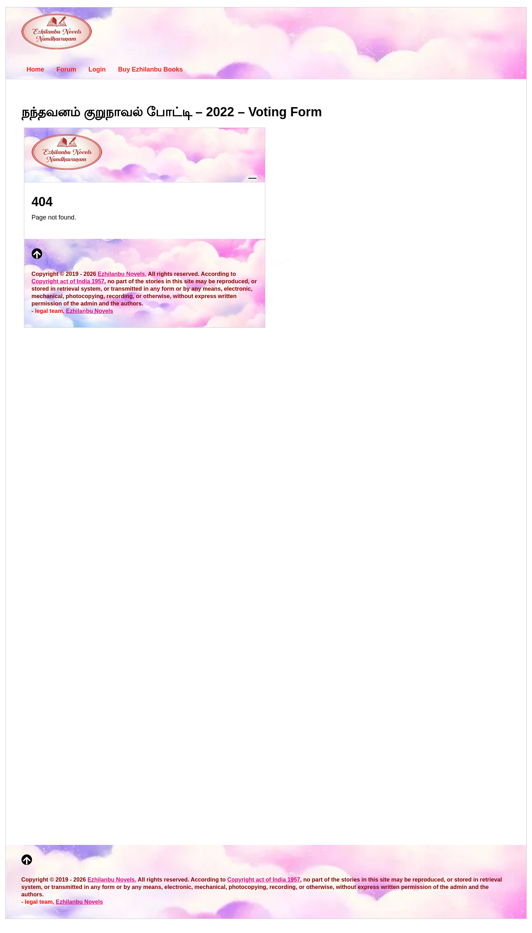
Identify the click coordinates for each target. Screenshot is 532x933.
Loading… (144, 473)
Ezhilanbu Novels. (112, 879)
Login (97, 69)
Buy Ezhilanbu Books (150, 69)
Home (35, 69)
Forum (66, 69)
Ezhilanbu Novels (79, 901)
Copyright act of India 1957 (263, 879)
